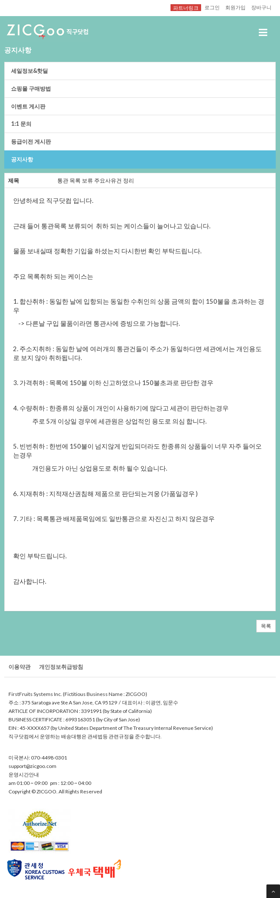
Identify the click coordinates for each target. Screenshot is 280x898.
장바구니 (261, 7)
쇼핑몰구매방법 (31, 88)
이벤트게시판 (28, 106)
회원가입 (235, 7)
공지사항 (22, 159)
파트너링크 (186, 8)
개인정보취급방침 (61, 666)
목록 (266, 626)
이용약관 (19, 666)
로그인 (212, 7)
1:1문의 (21, 123)
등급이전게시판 (31, 141)
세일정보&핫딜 (29, 70)
